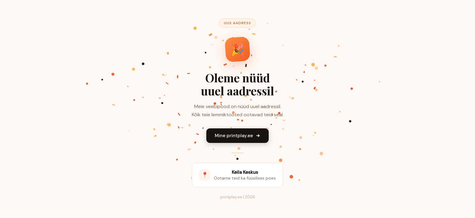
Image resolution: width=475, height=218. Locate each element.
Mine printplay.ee (237, 136)
